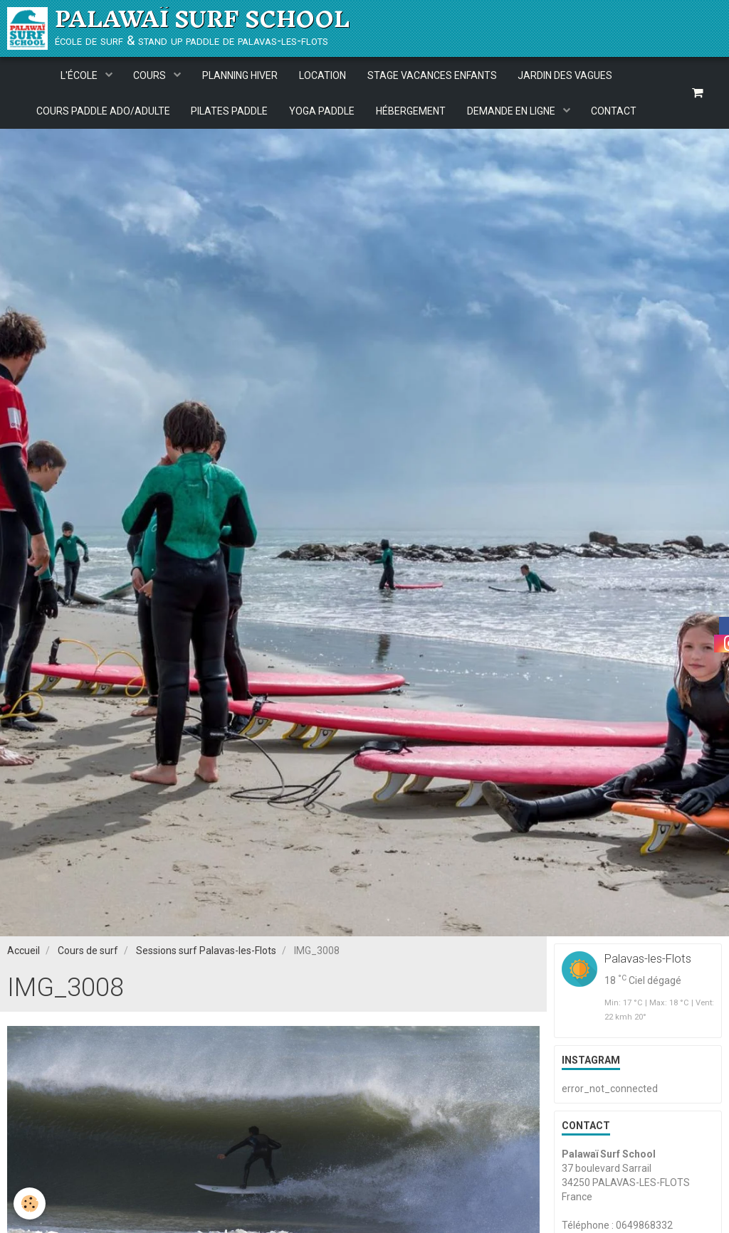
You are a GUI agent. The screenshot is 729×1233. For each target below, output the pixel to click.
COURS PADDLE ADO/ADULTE (102, 111)
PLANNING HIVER (240, 75)
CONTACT (614, 111)
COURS (150, 75)
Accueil (23, 957)
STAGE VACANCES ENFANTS (432, 75)
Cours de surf (88, 957)
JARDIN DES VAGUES (565, 75)
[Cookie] (30, 1203)
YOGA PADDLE (322, 111)
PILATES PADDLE (229, 111)
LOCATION (322, 75)
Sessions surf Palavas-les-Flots (206, 957)
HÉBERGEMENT (411, 111)
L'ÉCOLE (79, 75)
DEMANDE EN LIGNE (512, 111)
